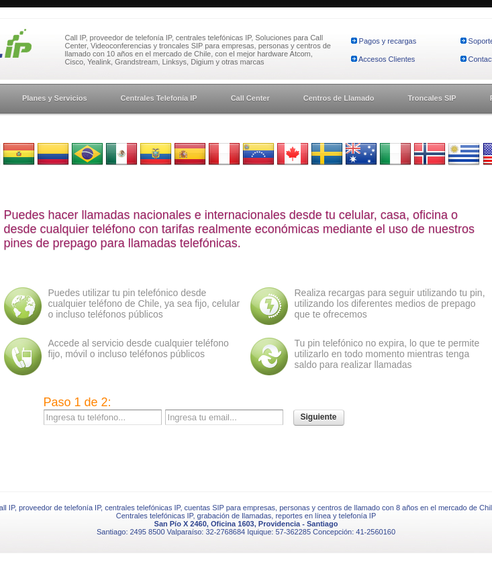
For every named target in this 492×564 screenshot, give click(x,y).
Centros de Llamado (339, 98)
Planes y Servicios (54, 98)
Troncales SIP (431, 98)
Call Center (250, 98)
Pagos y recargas (388, 41)
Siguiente (319, 417)
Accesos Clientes (386, 59)
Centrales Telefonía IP (159, 98)
